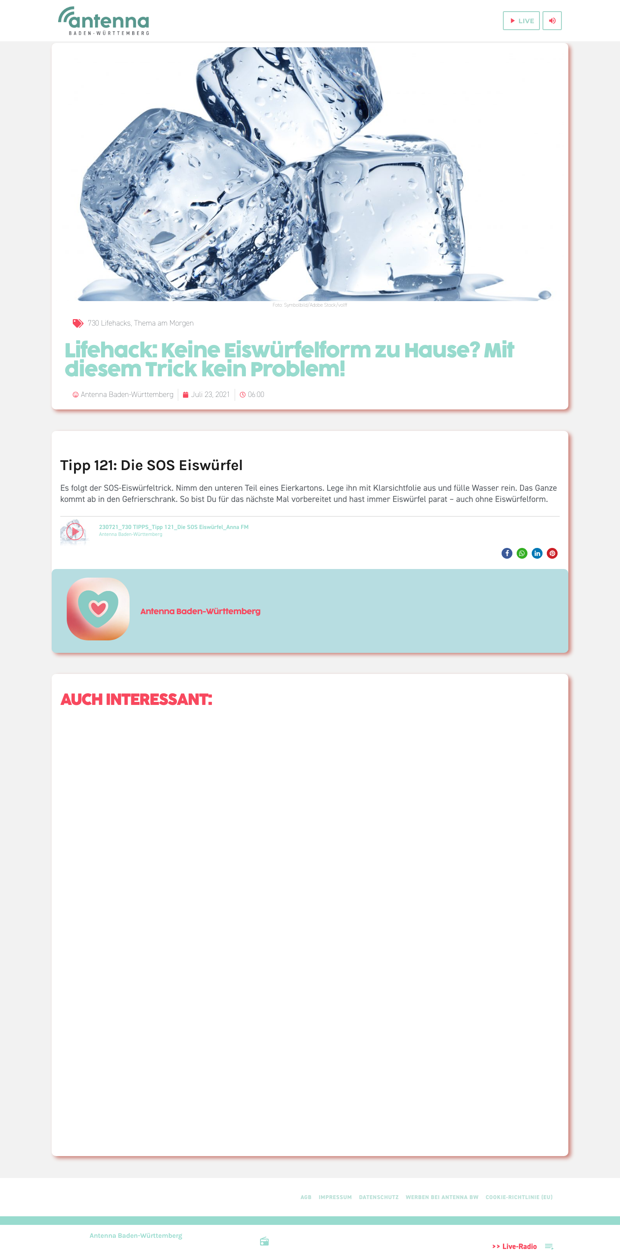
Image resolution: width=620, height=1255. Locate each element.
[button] (507, 553)
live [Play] (521, 20)
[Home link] (104, 21)
